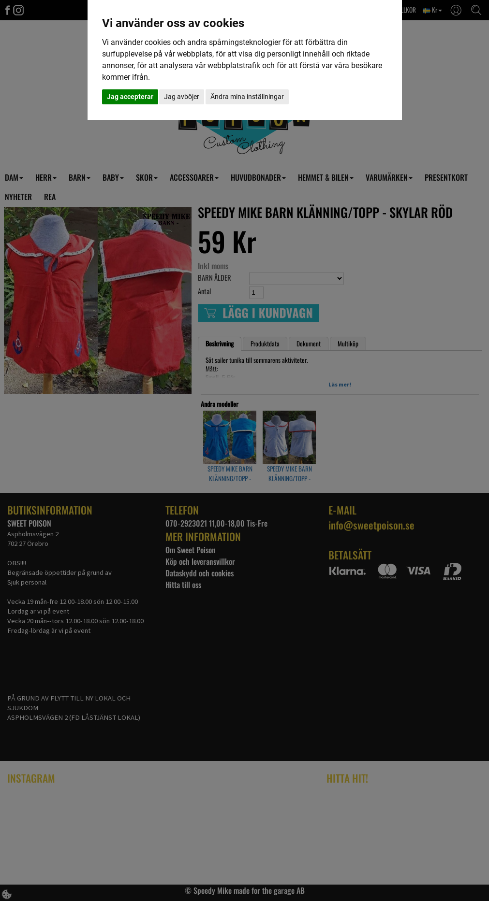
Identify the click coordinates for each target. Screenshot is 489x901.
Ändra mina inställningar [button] (247, 96)
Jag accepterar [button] (130, 96)
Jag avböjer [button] (181, 96)
